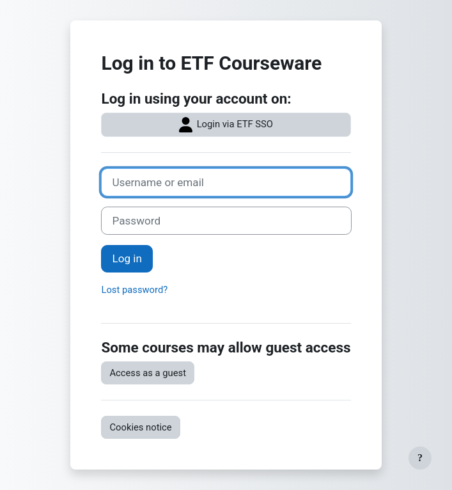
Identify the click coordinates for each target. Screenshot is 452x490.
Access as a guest (147, 373)
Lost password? (134, 290)
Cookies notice (140, 427)
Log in (126, 258)
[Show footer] (420, 458)
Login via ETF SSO (226, 124)
